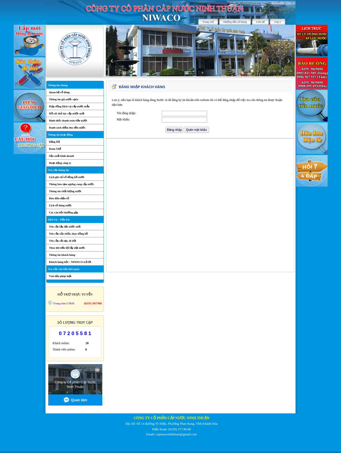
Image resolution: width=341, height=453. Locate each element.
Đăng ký (291, 2)
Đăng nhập (278, 2)
